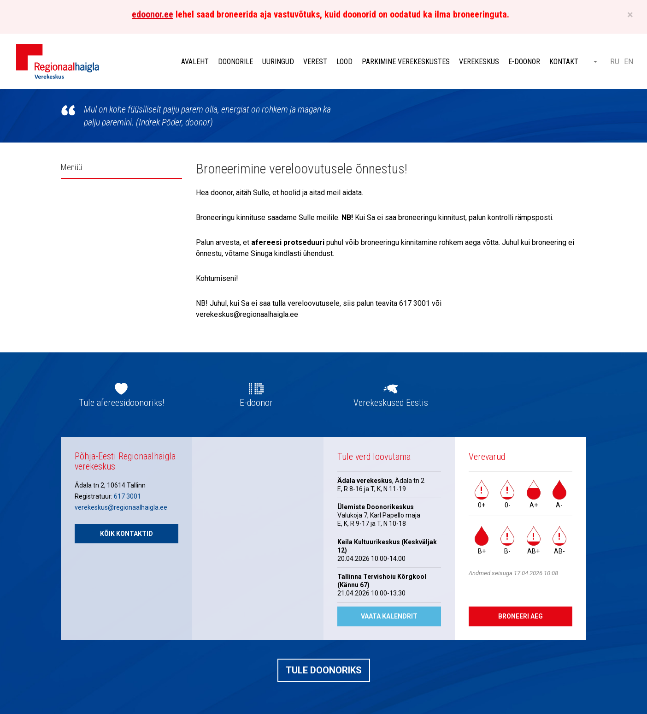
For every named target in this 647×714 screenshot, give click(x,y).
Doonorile (235, 61)
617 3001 (127, 496)
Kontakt (563, 61)
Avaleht (195, 61)
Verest (315, 61)
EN (628, 61)
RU (614, 61)
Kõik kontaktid (126, 533)
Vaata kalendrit (389, 616)
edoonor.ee (152, 14)
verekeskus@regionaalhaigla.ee (121, 507)
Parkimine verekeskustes (406, 61)
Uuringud (278, 61)
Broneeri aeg (520, 616)
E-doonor (524, 61)
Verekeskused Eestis (390, 402)
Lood (344, 61)
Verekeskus (479, 61)
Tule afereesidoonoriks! (121, 402)
